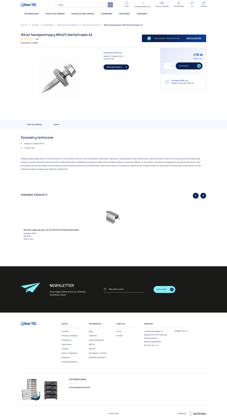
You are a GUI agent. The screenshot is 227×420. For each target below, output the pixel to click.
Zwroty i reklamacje (69, 353)
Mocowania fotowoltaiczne (68, 25)
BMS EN (92, 348)
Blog (91, 331)
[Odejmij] (166, 66)
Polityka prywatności (70, 361)
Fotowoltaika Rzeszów (79, 387)
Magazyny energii (55, 13)
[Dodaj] (172, 66)
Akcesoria (124, 13)
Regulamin (66, 357)
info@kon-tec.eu (180, 331)
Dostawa (65, 348)
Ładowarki (106, 13)
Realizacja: (192, 413)
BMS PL (92, 344)
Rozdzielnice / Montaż (98, 353)
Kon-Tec (24, 25)
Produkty (35, 25)
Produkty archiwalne (70, 335)
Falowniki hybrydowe (97, 357)
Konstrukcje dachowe (91, 25)
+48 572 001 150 (193, 38)
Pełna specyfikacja (34, 124)
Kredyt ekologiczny (96, 340)
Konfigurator (66, 340)
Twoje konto (66, 344)
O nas (119, 331)
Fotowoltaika (31, 13)
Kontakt (120, 335)
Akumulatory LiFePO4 (82, 13)
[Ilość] (169, 66)
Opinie (56, 124)
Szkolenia (142, 13)
